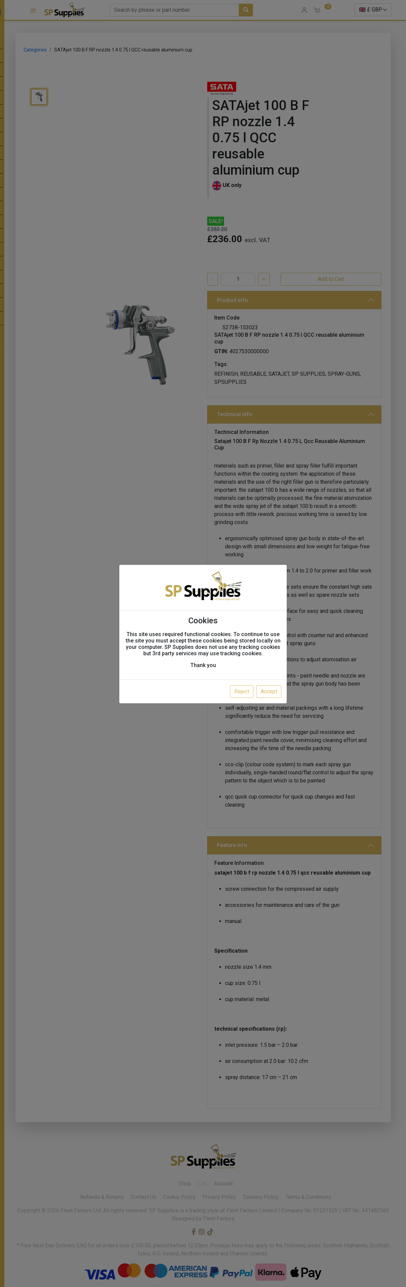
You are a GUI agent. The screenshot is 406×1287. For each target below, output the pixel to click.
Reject (241, 691)
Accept (269, 691)
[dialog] (203, 643)
